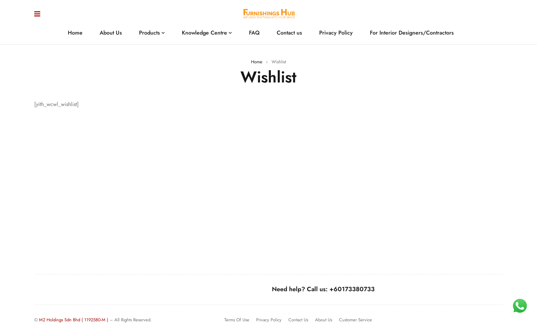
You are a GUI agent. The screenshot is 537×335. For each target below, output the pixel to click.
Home (256, 62)
